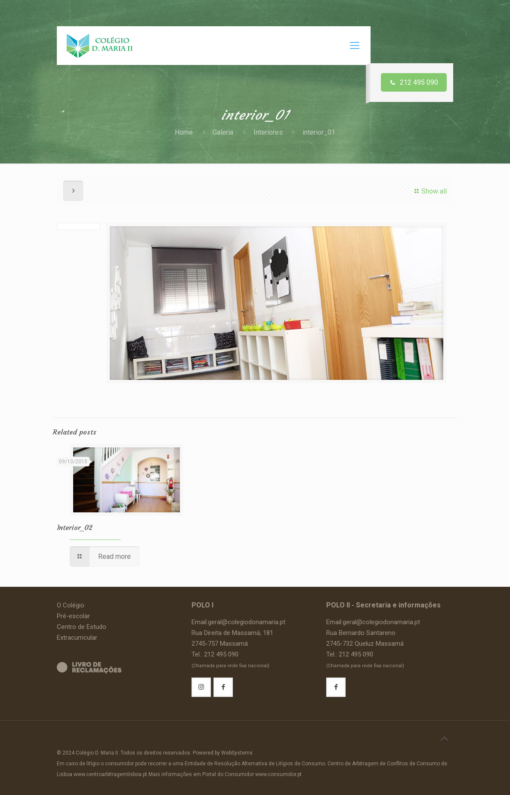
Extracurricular (77, 637)
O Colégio (70, 605)
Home (184, 132)
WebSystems (237, 753)
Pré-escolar (73, 616)
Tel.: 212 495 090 (215, 654)
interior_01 (319, 132)
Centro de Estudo (81, 627)
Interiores (268, 132)
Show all (429, 191)
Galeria (223, 132)
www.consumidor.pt (278, 774)
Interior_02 (75, 527)
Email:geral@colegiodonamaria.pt (238, 622)
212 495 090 (413, 82)
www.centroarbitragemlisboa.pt (110, 774)
